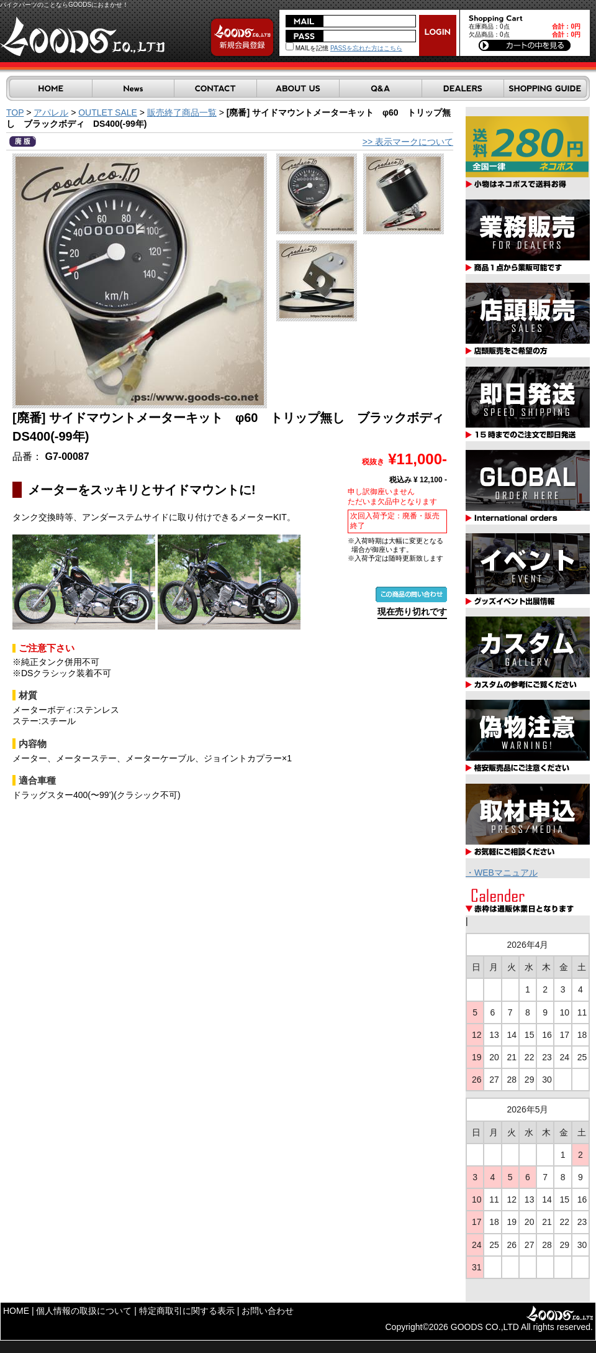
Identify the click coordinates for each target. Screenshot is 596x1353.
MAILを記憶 (307, 48)
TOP (15, 112)
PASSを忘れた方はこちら (366, 48)
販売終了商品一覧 (182, 112)
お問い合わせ (268, 1311)
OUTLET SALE (107, 112)
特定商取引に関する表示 (187, 1311)
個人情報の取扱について (84, 1311)
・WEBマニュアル (502, 873)
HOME (16, 1311)
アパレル (51, 112)
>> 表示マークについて (408, 142)
